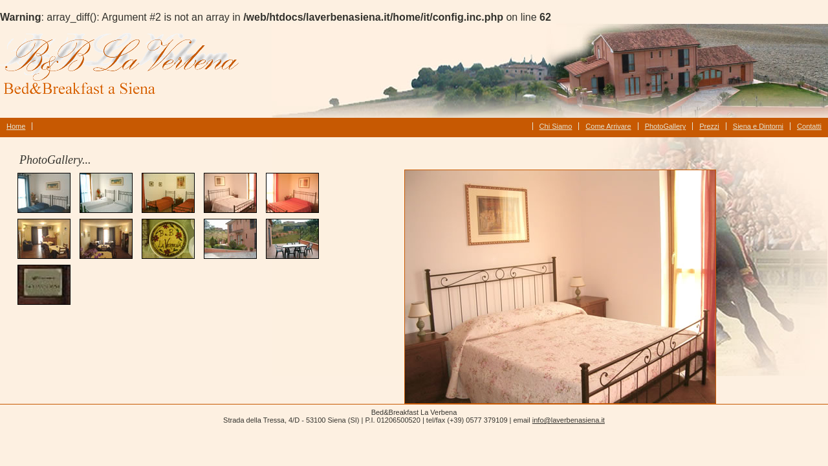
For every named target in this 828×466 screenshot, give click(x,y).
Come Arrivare (608, 126)
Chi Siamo (555, 126)
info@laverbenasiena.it (568, 420)
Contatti (809, 126)
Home (15, 126)
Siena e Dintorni (758, 126)
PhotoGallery (665, 126)
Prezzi (709, 126)
